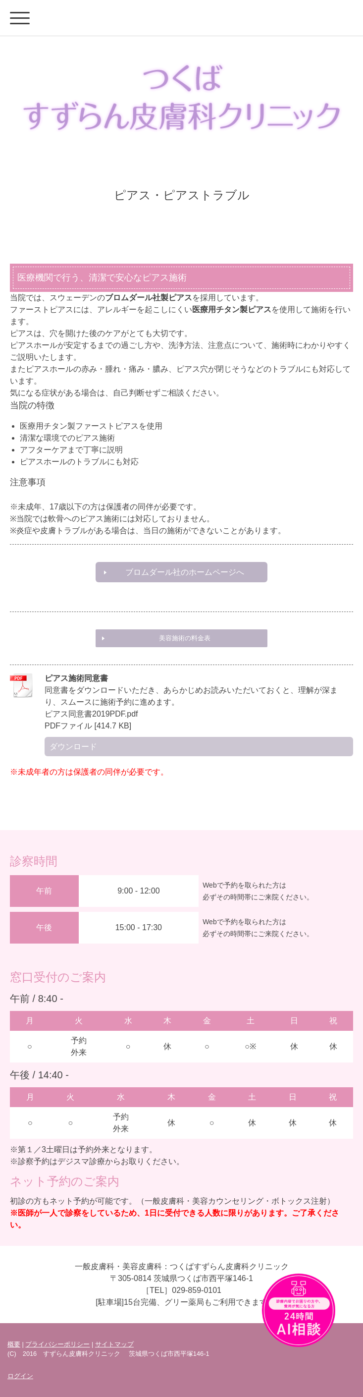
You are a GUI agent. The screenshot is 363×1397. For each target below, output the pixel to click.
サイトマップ (114, 1344)
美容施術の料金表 (184, 638)
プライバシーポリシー (57, 1344)
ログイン (20, 1376)
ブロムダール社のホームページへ (184, 572)
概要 (13, 1344)
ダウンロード (73, 746)
